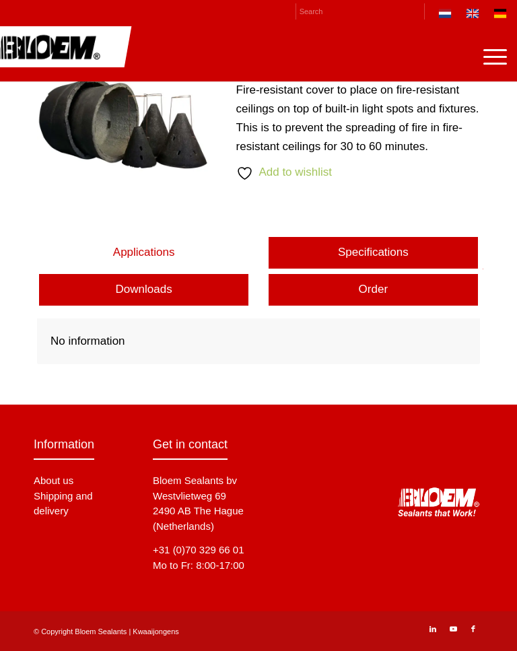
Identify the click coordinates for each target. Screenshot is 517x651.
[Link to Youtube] (453, 629)
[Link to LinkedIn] (433, 629)
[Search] (360, 11)
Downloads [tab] (144, 289)
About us (53, 480)
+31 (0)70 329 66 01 (198, 549)
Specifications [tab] (373, 252)
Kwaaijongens (156, 631)
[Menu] (488, 56)
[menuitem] (445, 16)
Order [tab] (373, 289)
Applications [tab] (144, 252)
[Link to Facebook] (473, 629)
